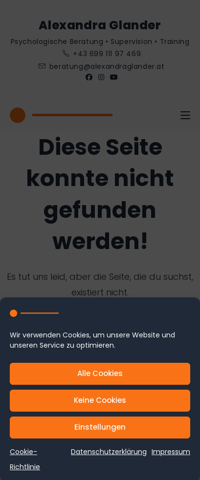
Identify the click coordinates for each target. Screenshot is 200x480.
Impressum (171, 454)
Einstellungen (100, 430)
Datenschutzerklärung (109, 454)
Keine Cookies (100, 403)
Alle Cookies (100, 376)
